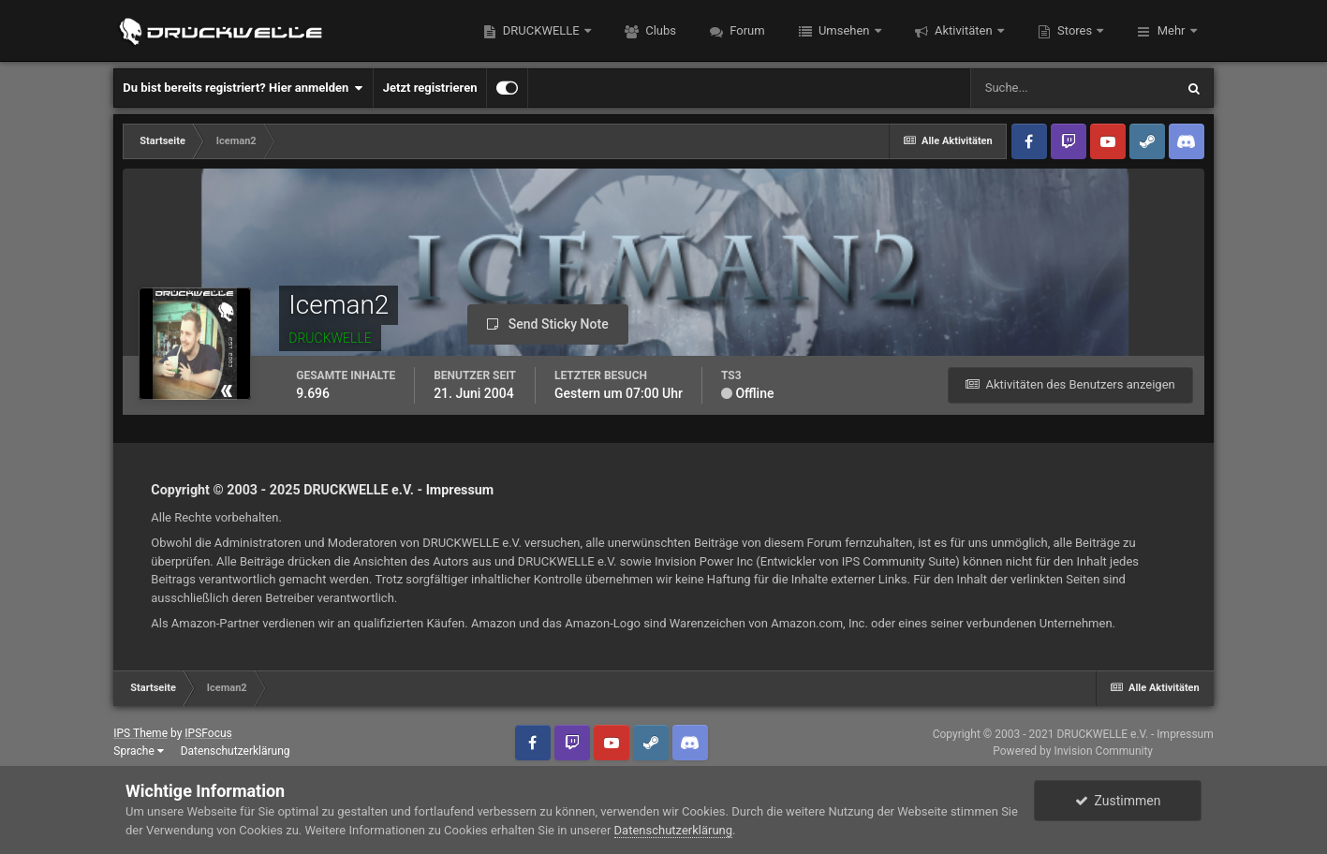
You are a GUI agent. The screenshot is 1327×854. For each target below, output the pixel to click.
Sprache (138, 751)
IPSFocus (207, 733)
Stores (1075, 30)
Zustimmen (1118, 800)
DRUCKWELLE (541, 30)
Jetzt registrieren (430, 88)
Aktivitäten (963, 30)
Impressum (460, 489)
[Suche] (1072, 88)
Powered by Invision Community (1073, 751)
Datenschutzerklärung (235, 751)
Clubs (659, 30)
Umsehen (844, 30)
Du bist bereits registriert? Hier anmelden (242, 88)
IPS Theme (140, 733)
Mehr (1170, 30)
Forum (746, 30)
